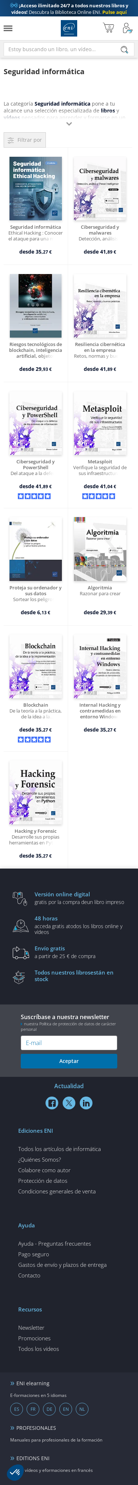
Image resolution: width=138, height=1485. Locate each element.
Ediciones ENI (69, 28)
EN (66, 1409)
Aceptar (69, 1060)
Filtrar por (29, 139)
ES (16, 1409)
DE (49, 1409)
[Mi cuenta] (127, 28)
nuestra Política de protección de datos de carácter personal (68, 1026)
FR (33, 1409)
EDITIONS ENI (33, 1458)
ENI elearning (33, 1383)
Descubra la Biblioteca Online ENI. (69, 8)
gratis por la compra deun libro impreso (80, 897)
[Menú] (8, 28)
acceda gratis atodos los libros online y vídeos (80, 925)
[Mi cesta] (108, 28)
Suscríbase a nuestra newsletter (69, 1022)
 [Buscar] (124, 50)
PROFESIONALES (36, 1427)
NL (82, 1409)
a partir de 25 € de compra (80, 952)
